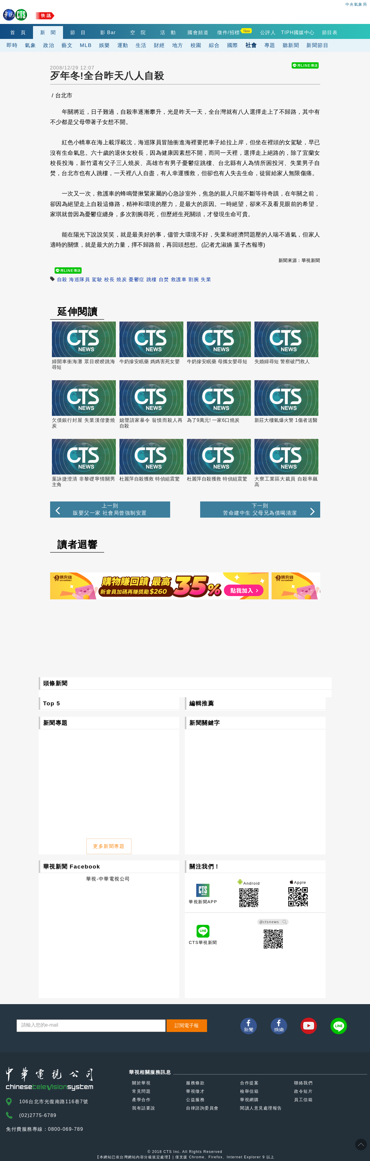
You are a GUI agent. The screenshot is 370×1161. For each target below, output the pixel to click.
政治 (48, 45)
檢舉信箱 (249, 1091)
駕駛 (97, 279)
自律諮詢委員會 (202, 1108)
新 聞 (48, 32)
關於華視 (141, 1082)
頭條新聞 (55, 683)
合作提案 (249, 1082)
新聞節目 (317, 45)
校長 (109, 279)
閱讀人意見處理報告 (261, 1108)
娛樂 (104, 45)
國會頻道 (198, 32)
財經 (159, 45)
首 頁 (18, 32)
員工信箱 (303, 1099)
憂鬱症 (137, 279)
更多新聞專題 (109, 846)
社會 (251, 45)
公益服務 (195, 1099)
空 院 (138, 32)
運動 (122, 45)
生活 (141, 45)
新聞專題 (55, 723)
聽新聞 (291, 45)
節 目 (78, 32)
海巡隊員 (79, 279)
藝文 (67, 45)
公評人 (268, 32)
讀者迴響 (77, 544)
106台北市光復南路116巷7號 (53, 1101)
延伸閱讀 (77, 311)
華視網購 (249, 1099)
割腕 (193, 279)
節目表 (330, 32)
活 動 (168, 32)
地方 (177, 45)
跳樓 (151, 279)
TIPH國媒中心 (298, 32)
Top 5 (51, 703)
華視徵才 (195, 1091)
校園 (196, 45)
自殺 (62, 279)
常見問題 (141, 1091)
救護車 (179, 279)
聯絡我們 (303, 1082)
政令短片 (303, 1091)
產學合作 (141, 1099)
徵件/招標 (228, 32)
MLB (86, 45)
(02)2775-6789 (37, 1115)
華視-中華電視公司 (108, 878)
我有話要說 (143, 1108)
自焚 (164, 279)
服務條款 (195, 1082)
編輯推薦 (201, 703)
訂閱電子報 (187, 1025)
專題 (269, 45)
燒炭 (121, 279)
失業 (206, 279)
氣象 (30, 45)
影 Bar (108, 32)
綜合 (214, 45)
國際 (232, 45)
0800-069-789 (65, 1129)
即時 (12, 45)
